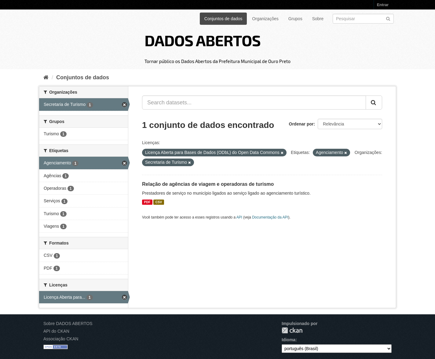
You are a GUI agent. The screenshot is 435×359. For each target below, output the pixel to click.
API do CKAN (56, 331)
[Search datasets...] (254, 102)
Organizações (265, 18)
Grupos (295, 18)
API (239, 217)
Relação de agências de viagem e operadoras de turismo (208, 184)
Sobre (318, 18)
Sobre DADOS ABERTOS (68, 323)
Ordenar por (301, 124)
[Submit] (388, 18)
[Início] (46, 77)
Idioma (288, 339)
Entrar (383, 4)
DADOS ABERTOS (202, 40)
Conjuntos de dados (223, 18)
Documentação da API (270, 217)
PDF (147, 202)
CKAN (292, 330)
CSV (158, 202)
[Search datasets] (363, 19)
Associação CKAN (60, 338)
